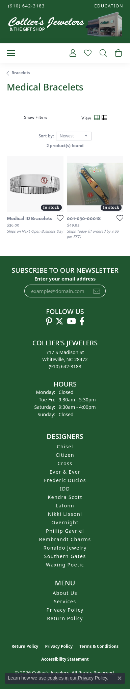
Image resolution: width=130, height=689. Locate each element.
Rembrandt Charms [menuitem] (65, 539)
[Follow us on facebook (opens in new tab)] (81, 321)
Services (65, 601)
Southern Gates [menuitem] (65, 556)
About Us (65, 593)
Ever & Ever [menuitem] (65, 472)
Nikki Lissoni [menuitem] (65, 514)
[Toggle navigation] (11, 53)
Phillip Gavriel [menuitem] (65, 531)
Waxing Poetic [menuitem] (65, 564)
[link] (26, 6)
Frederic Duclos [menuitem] (65, 480)
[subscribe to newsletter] (96, 291)
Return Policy (65, 618)
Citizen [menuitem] (65, 455)
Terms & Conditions (99, 646)
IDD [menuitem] (65, 488)
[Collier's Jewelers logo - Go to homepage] (65, 26)
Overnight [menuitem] (64, 522)
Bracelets (20, 73)
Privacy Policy (65, 610)
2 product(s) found (65, 146)
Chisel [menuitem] (65, 446)
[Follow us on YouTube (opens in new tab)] (71, 321)
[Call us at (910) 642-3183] (65, 366)
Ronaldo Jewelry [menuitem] (64, 548)
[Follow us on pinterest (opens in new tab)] (49, 321)
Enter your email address (65, 278)
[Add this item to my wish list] (58, 217)
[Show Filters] (35, 117)
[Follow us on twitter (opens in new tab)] (59, 321)
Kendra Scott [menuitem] (65, 497)
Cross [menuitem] (64, 463)
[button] (108, 6)
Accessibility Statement (64, 659)
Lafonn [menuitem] (65, 505)
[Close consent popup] (120, 678)
